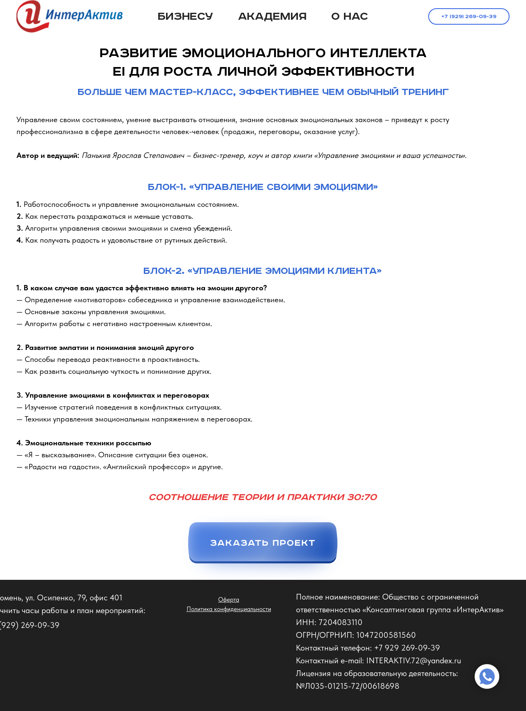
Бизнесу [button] (185, 16)
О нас (349, 16)
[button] (262, 547)
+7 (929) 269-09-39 (468, 17)
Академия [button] (272, 16)
